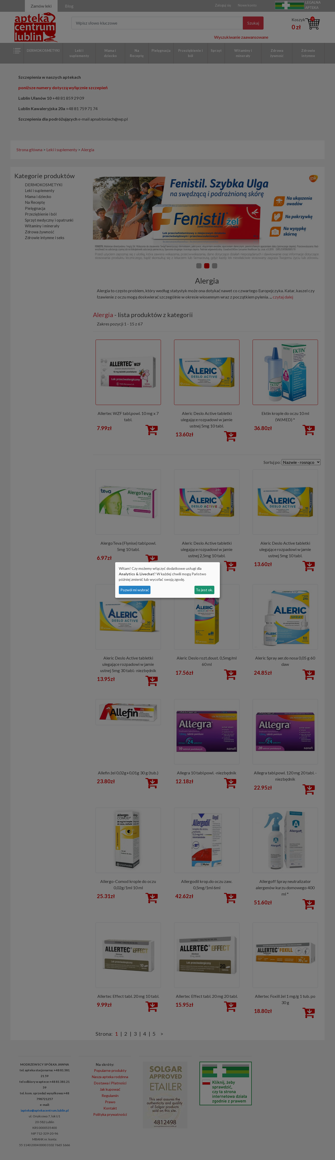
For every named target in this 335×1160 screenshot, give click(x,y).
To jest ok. (204, 590)
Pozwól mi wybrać (134, 590)
